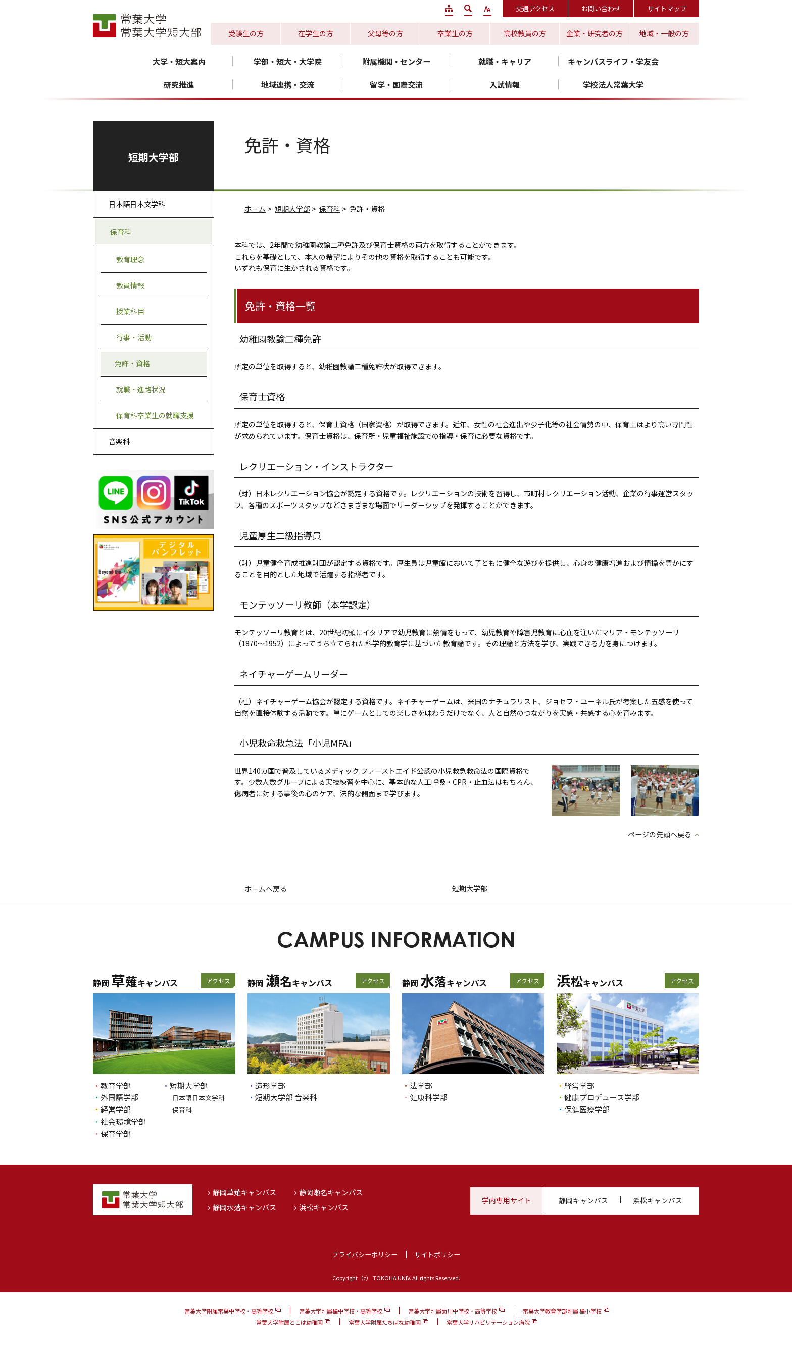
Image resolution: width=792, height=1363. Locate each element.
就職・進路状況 (141, 389)
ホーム (255, 209)
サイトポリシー (437, 1254)
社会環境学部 (123, 1121)
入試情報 (504, 84)
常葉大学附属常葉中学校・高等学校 (228, 1311)
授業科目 (130, 311)
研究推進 (179, 84)
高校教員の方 (525, 33)
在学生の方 (315, 33)
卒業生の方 (455, 33)
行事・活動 (134, 337)
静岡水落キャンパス (244, 1207)
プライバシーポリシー (365, 1254)
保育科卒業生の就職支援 (155, 415)
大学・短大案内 (179, 61)
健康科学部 (429, 1097)
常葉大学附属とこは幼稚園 (289, 1322)
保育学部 (116, 1133)
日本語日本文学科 (137, 204)
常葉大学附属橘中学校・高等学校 (340, 1311)
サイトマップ (666, 8)
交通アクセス (535, 8)
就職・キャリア (504, 61)
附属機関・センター (396, 61)
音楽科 (119, 441)
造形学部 (270, 1085)
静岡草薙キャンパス (244, 1192)
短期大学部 (292, 209)
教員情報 (130, 285)
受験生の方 (246, 33)
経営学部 (116, 1109)
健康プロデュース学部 (601, 1097)
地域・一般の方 (664, 33)
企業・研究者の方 (594, 33)
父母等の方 (385, 33)
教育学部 (116, 1085)
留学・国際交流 (396, 84)
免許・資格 (132, 363)
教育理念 (130, 259)
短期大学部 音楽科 (286, 1097)
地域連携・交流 (287, 84)
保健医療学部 (587, 1109)
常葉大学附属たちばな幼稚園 (385, 1322)
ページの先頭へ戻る (659, 834)
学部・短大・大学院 (288, 61)
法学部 (421, 1085)
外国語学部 (119, 1097)
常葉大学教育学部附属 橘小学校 (562, 1311)
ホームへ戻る (265, 889)
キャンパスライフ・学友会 (613, 61)
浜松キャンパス (324, 1207)
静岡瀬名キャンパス (331, 1192)
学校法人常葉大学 (613, 84)
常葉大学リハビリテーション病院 (488, 1322)
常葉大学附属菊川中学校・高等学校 (452, 1311)
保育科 (329, 209)
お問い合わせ (601, 8)
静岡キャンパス (583, 1200)
